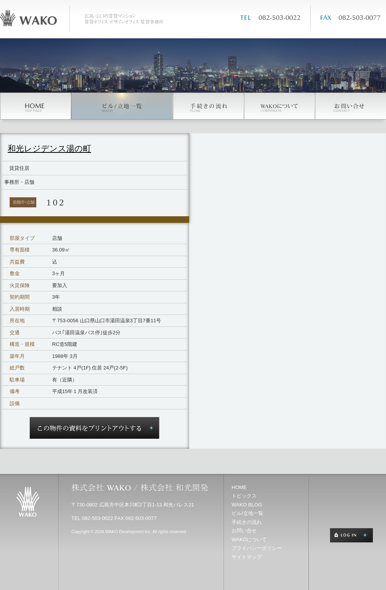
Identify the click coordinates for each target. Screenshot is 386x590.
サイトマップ (247, 557)
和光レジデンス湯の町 (49, 148)
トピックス (244, 496)
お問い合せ (244, 531)
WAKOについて (249, 539)
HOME (239, 487)
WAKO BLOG (247, 505)
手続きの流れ (247, 522)
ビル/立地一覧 (247, 513)
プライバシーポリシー (257, 548)
